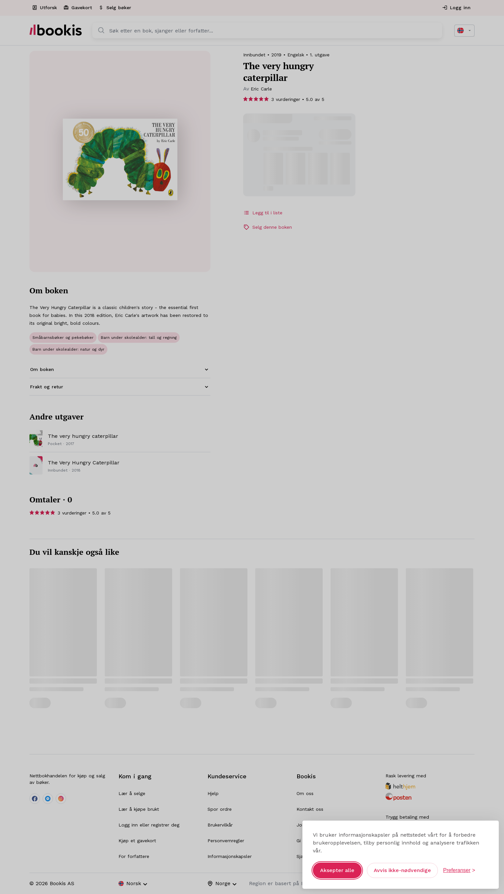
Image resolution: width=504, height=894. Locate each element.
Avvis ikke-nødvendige (402, 870)
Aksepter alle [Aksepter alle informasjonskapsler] (337, 870)
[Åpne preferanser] (459, 870)
